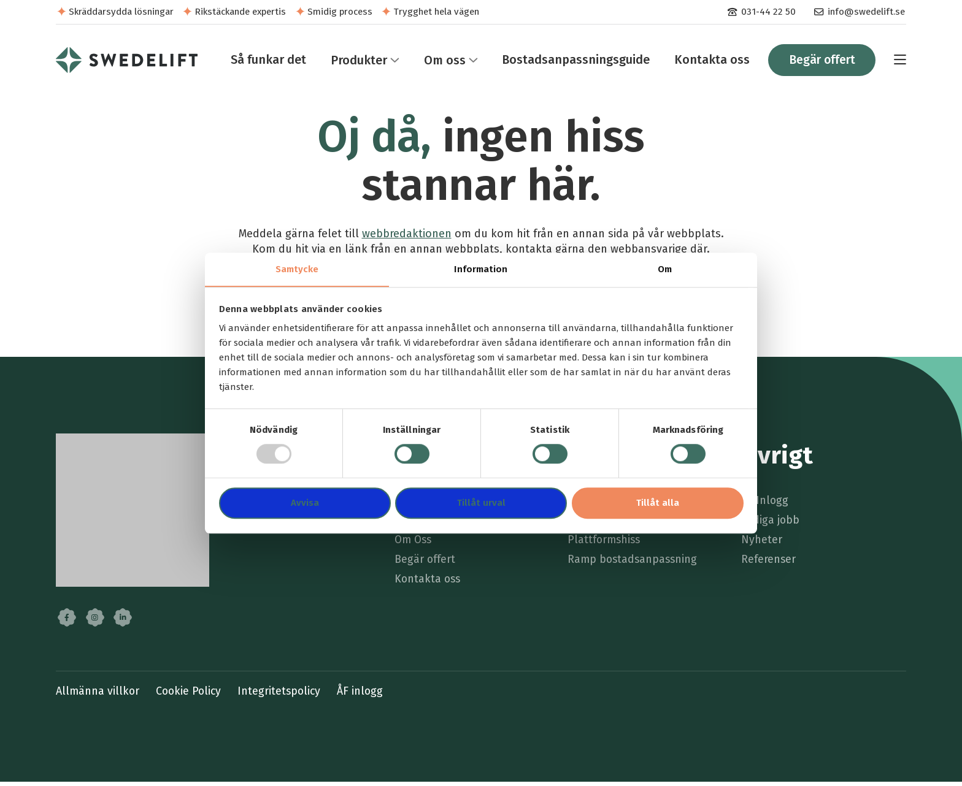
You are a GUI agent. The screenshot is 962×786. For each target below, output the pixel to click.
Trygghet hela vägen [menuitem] (436, 11)
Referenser (768, 563)
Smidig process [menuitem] (339, 11)
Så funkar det (264, 61)
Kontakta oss (708, 61)
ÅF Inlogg (765, 504)
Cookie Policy (191, 695)
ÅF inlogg (365, 695)
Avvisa (305, 503)
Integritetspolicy (283, 695)
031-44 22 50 (768, 11)
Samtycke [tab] (297, 269)
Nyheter (761, 543)
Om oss (440, 62)
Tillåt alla (657, 503)
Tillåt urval (481, 503)
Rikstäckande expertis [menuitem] (240, 11)
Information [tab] (480, 269)
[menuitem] (760, 12)
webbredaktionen (407, 236)
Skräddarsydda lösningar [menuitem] (121, 11)
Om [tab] (665, 269)
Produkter (355, 62)
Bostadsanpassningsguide (572, 61)
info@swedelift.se (866, 11)
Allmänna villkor (98, 695)
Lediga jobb (770, 523)
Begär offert (820, 61)
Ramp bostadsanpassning (634, 563)
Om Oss (414, 543)
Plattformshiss (605, 543)
